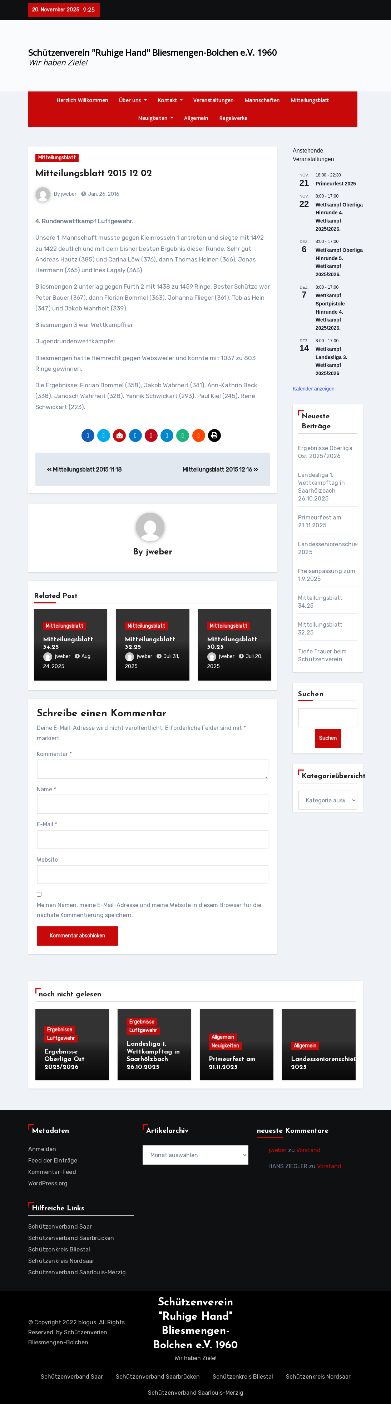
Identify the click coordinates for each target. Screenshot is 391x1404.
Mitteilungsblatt (310, 100)
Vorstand (308, 1148)
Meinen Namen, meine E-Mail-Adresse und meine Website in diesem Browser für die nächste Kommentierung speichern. (149, 909)
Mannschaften (262, 100)
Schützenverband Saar (60, 1224)
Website (47, 858)
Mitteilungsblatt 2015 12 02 (97, 174)
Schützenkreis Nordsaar (61, 1258)
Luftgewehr (61, 1037)
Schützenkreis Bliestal (59, 1247)
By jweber (56, 194)
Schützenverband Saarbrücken (71, 1236)
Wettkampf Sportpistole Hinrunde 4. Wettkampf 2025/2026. (330, 312)
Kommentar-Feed (52, 1169)
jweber (159, 552)
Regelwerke (233, 118)
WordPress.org (48, 1181)
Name (46, 788)
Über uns (133, 100)
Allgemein (196, 118)
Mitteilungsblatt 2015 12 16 (220, 469)
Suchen (311, 694)
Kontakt (170, 100)
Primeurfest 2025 (336, 183)
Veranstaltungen (213, 100)
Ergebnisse (59, 1029)
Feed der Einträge (52, 1158)
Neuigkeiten (155, 118)
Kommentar (54, 753)
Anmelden (42, 1147)
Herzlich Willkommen (82, 100)
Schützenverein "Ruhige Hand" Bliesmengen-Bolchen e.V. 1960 (152, 52)
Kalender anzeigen (314, 389)
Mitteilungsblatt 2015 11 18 (84, 469)
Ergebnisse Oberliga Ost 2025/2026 (64, 1058)
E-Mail (47, 823)
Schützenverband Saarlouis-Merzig (77, 1270)
